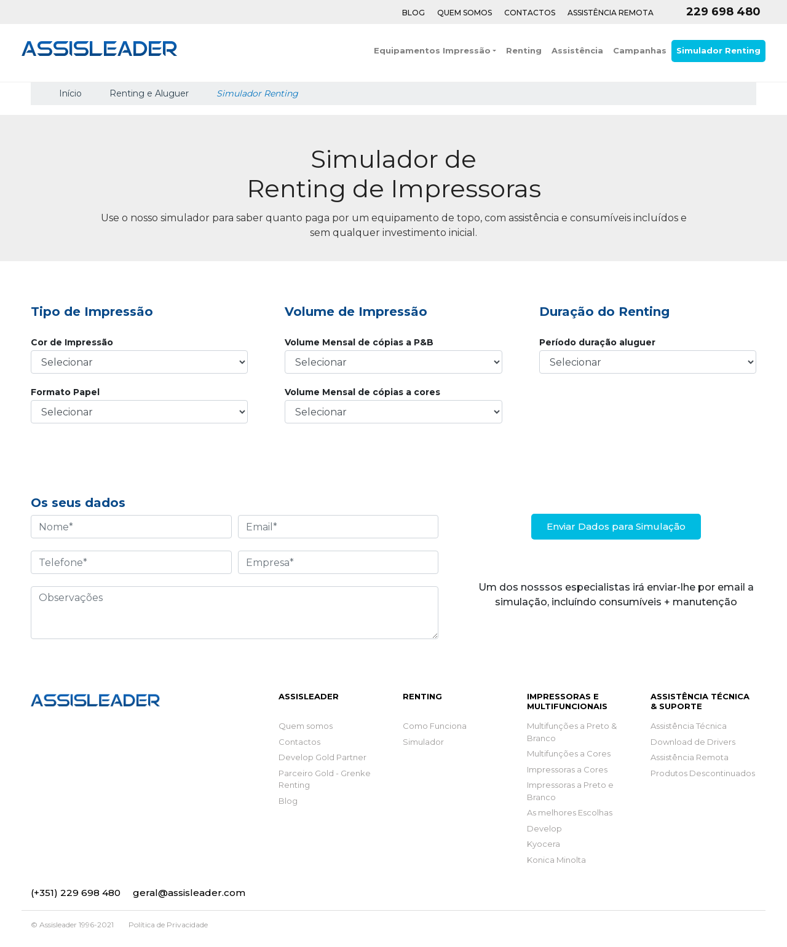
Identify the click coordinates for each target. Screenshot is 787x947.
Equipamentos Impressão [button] (432, 50)
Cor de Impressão (72, 342)
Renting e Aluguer (149, 93)
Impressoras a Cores (567, 769)
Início (69, 93)
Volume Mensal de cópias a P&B (359, 342)
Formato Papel (65, 392)
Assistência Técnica (689, 726)
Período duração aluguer (597, 342)
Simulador (423, 742)
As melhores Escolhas (569, 812)
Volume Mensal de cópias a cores (362, 392)
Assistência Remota (611, 12)
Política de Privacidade (168, 924)
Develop (544, 828)
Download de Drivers (693, 742)
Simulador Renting (718, 50)
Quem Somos (464, 12)
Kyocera (543, 844)
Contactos (529, 12)
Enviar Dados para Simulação (616, 526)
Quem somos (306, 726)
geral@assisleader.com (189, 892)
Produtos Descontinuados (703, 773)
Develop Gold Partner (322, 757)
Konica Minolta (556, 860)
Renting (524, 50)
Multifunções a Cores (569, 753)
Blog (413, 12)
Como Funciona (435, 726)
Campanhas (639, 50)
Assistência (577, 50)
